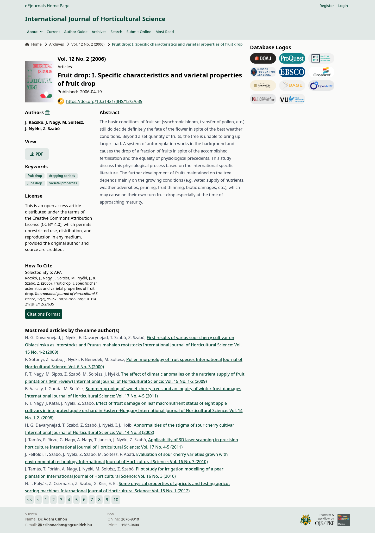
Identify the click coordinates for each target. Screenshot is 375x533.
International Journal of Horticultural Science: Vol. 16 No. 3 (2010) (143, 461)
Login (343, 5)
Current (53, 31)
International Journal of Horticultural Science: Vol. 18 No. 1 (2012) (125, 491)
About (34, 31)
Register (327, 5)
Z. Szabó (51, 128)
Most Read (164, 31)
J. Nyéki (33, 128)
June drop (35, 183)
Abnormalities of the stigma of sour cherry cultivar (184, 425)
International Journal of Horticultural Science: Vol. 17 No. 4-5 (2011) (91, 396)
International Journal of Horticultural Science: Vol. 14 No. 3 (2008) (89, 432)
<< (29, 500)
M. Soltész (73, 122)
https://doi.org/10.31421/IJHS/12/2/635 (100, 101)
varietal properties (63, 183)
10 (116, 500)
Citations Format (43, 314)
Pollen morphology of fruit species (161, 359)
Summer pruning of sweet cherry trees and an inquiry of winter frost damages (163, 388)
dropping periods (62, 176)
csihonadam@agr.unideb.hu (67, 524)
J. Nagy (53, 122)
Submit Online (139, 31)
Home (33, 44)
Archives (99, 31)
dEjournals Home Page (47, 6)
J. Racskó (35, 122)
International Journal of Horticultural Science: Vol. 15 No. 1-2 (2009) (140, 381)
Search (116, 31)
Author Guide (76, 31)
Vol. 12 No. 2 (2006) (87, 44)
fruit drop (35, 176)
